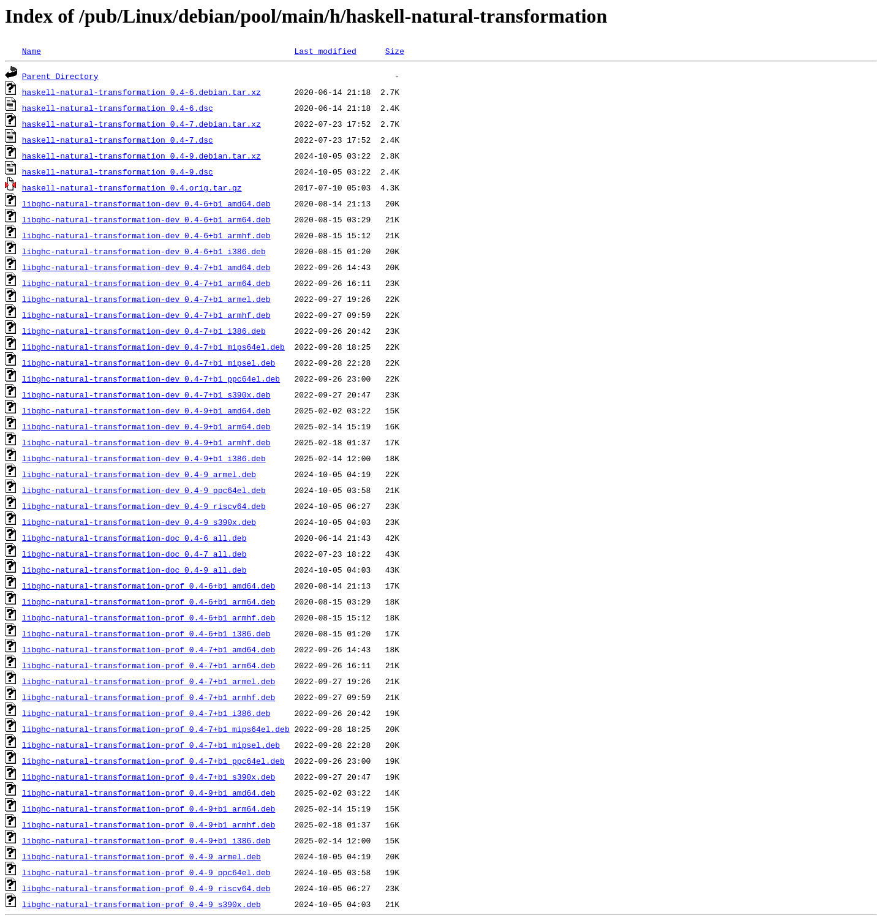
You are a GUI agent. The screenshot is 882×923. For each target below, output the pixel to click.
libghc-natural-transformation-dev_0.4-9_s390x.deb (139, 521)
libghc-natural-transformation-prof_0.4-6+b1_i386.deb (146, 633)
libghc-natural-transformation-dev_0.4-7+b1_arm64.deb (146, 282)
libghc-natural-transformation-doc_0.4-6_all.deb (134, 537)
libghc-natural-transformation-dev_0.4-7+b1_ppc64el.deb (151, 378)
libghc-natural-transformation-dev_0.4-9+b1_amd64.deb (146, 410)
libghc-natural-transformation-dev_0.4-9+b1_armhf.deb (146, 442)
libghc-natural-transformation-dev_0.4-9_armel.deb (139, 474)
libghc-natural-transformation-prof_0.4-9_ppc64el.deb (146, 872)
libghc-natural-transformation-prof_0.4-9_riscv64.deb (146, 888)
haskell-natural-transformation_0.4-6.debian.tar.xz (141, 91)
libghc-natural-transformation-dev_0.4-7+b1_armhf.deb (146, 314)
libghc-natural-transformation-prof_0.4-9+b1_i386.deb (146, 840)
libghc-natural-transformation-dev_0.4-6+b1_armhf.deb (146, 235)
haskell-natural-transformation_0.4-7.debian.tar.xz (141, 123)
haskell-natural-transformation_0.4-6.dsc (117, 107)
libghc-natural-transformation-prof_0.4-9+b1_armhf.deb (148, 824)
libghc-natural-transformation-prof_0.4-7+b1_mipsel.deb (151, 744)
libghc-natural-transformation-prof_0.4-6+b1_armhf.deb (148, 617)
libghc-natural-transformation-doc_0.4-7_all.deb (134, 553)
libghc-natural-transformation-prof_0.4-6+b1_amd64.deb (148, 585)
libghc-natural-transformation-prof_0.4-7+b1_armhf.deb (148, 697)
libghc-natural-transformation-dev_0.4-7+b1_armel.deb (146, 298)
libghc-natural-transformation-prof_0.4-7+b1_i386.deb (146, 712)
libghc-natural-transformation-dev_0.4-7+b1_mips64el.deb (153, 346)
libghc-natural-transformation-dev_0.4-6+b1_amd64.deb (146, 203)
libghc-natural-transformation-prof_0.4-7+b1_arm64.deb (148, 665)
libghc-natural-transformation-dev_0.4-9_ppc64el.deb (144, 489)
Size (394, 50)
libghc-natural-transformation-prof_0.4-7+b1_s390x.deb (148, 776)
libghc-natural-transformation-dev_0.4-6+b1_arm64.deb (146, 219)
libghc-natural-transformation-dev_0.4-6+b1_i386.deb (144, 251)
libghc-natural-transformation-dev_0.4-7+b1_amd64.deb (146, 267)
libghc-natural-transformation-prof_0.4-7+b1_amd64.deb (148, 649)
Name (31, 50)
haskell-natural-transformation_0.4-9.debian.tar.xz (141, 155)
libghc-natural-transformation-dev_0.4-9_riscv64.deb (144, 505)
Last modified (325, 50)
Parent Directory (60, 75)
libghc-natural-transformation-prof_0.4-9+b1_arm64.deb (148, 808)
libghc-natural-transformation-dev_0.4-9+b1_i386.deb (144, 458)
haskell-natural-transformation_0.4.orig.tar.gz (132, 187)
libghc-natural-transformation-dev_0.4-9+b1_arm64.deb (146, 426)
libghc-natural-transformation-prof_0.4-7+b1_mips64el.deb (156, 728)
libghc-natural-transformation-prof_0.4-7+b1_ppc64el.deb (153, 760)
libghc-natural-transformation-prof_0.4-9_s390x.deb (141, 904)
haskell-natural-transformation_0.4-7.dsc (117, 139)
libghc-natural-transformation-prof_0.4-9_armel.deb (141, 856)
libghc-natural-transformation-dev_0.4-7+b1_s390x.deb (146, 394)
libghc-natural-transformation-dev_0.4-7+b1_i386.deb (144, 330)
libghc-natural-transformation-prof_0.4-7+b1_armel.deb (148, 681)
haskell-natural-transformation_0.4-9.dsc (117, 171)
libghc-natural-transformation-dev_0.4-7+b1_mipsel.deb (148, 362)
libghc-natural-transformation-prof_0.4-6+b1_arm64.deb (148, 601)
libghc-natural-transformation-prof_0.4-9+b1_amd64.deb (148, 792)
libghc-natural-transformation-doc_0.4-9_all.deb (134, 569)
